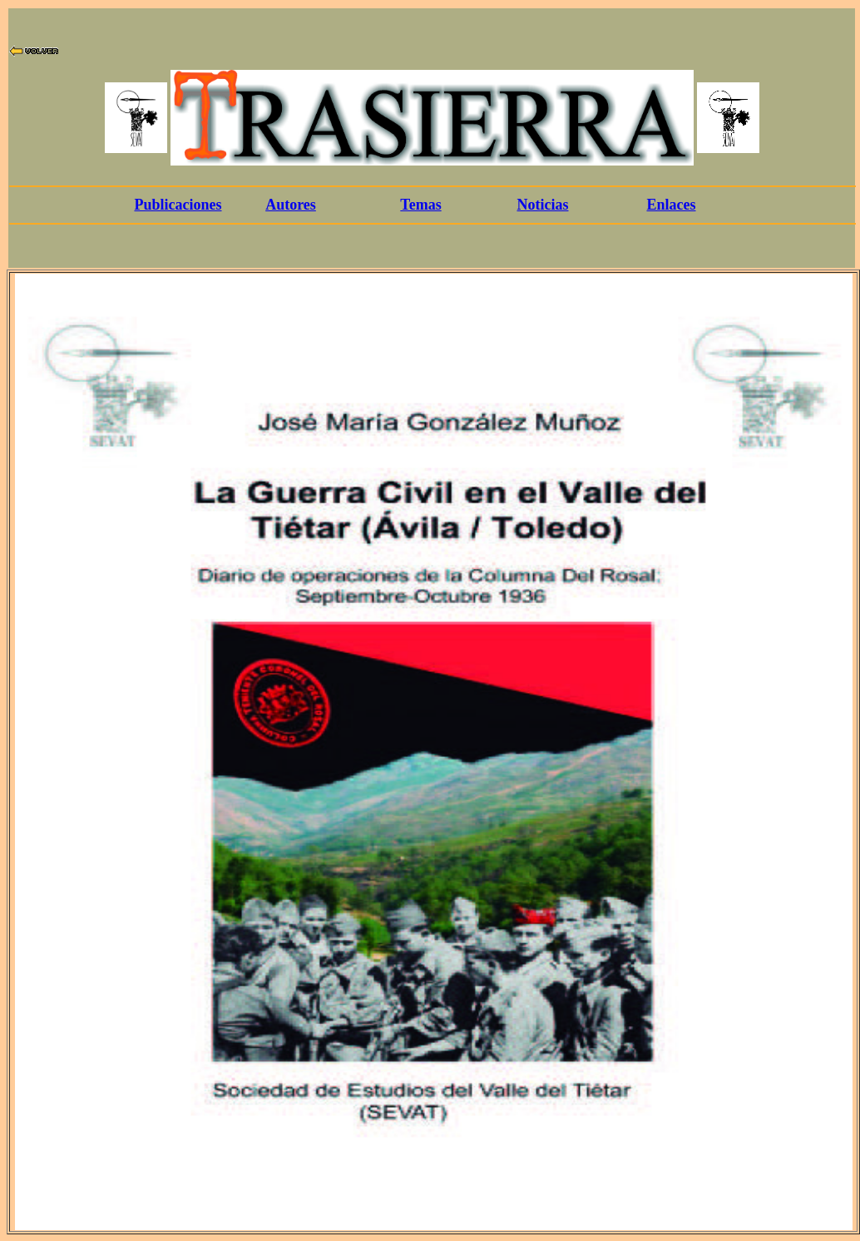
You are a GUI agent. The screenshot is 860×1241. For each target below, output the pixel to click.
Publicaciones (177, 204)
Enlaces (670, 204)
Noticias (543, 204)
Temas (420, 204)
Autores (290, 204)
